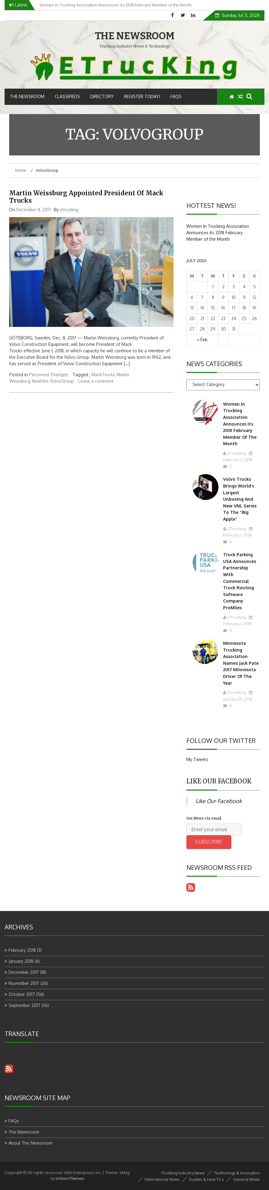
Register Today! (142, 96)
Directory (102, 96)
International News (162, 1179)
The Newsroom (27, 96)
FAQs (175, 96)
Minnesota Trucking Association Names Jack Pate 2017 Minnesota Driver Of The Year (241, 663)
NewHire (40, 381)
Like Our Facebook (219, 781)
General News (246, 1179)
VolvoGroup (62, 381)
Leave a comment (96, 381)
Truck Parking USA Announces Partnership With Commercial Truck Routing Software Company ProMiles (239, 581)
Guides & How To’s (206, 1179)
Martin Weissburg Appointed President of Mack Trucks (86, 196)
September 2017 (24, 1005)
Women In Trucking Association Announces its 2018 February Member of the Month (217, 233)
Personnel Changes (48, 374)
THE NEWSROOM (134, 36)
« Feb (202, 339)
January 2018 (21, 961)
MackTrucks (103, 374)
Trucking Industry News (183, 1172)
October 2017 (22, 994)
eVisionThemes (70, 1178)
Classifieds (67, 96)
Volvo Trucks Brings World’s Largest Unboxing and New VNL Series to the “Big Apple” (239, 499)
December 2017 (24, 972)
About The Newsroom (30, 1143)
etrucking (69, 209)
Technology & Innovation (237, 1172)
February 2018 (22, 950)
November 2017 (24, 983)
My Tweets (197, 759)
